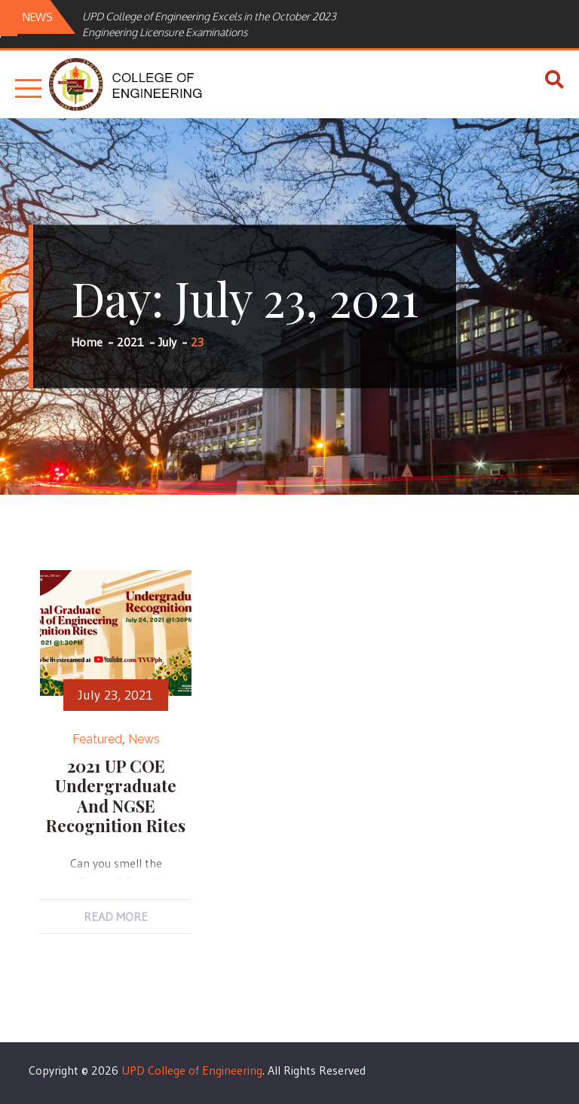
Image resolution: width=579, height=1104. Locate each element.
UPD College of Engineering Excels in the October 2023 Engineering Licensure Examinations (209, 24)
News (144, 739)
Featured (97, 739)
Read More (116, 916)
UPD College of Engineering (191, 1070)
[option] (229, 24)
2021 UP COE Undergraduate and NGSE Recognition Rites (115, 796)
